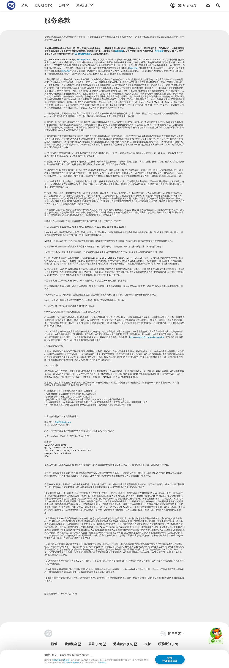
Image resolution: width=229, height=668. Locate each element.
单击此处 (102, 662)
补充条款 (159, 51)
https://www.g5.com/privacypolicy (146, 337)
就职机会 (43, 5)
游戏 (24, 5)
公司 (64, 5)
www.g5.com (83, 59)
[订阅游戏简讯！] (208, 5)
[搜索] (218, 5)
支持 (148, 644)
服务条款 (65, 660)
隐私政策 (119, 51)
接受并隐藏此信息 (170, 659)
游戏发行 (84, 5)
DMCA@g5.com (63, 422)
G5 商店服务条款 (82, 53)
